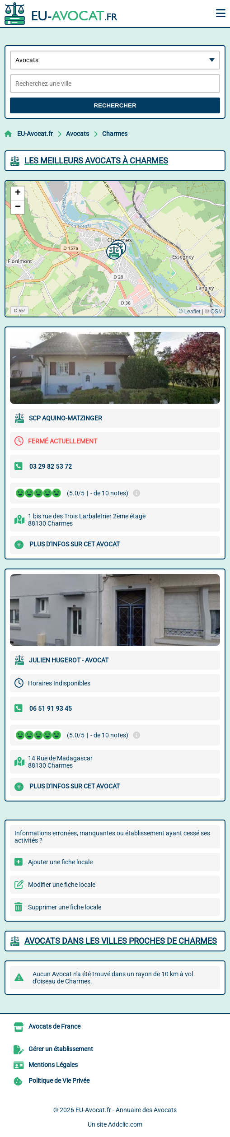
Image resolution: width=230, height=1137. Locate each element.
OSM (217, 311)
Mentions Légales (53, 1064)
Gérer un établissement (60, 1049)
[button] (113, 250)
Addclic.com (125, 1124)
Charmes (114, 133)
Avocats (77, 133)
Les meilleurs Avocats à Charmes (96, 160)
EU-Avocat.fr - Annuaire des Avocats (126, 1110)
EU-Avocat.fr (35, 133)
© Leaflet (189, 311)
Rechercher (115, 105)
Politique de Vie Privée (58, 1080)
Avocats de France (54, 1026)
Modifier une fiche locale (61, 884)
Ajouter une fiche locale (60, 862)
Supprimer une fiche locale (64, 907)
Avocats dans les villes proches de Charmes (120, 941)
